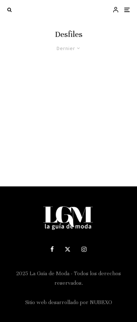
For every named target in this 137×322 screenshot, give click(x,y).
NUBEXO (101, 302)
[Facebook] (52, 249)
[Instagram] (84, 249)
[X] (67, 249)
